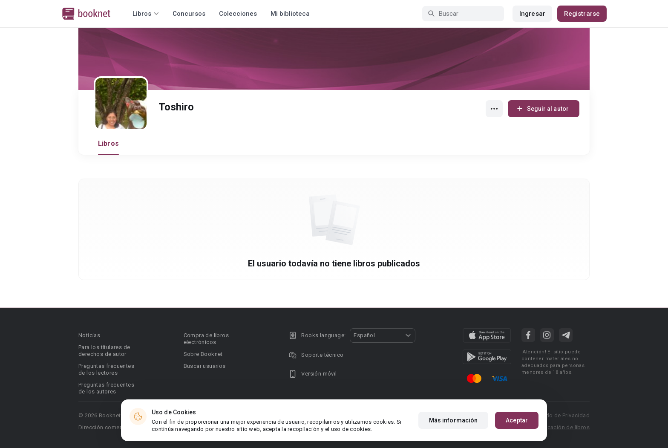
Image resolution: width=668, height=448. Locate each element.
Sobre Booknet (203, 354)
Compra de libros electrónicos (206, 338)
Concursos (189, 13)
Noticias (89, 335)
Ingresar (532, 13)
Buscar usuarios (205, 366)
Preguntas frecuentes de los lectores (106, 369)
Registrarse (582, 13)
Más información (453, 420)
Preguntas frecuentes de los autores (106, 388)
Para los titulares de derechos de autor (104, 350)
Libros (108, 143)
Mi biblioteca (290, 13)
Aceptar (517, 420)
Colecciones (238, 13)
